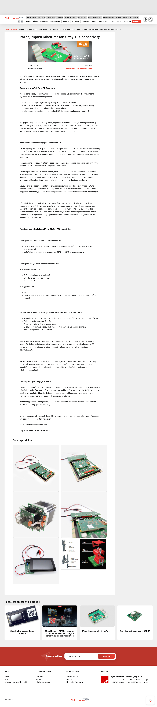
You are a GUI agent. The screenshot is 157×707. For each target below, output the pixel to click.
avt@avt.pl (148, 680)
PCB (43, 17)
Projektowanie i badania (130, 17)
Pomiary (118, 17)
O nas (7, 679)
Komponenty (51, 17)
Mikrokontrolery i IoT (94, 17)
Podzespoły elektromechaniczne (79, 68)
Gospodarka (55, 21)
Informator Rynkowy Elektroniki (16, 682)
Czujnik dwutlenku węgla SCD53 (135, 631)
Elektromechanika (70, 17)
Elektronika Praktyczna (74, 682)
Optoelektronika (108, 17)
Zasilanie (60, 17)
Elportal (69, 679)
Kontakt (7, 676)
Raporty (66, 21)
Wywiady (75, 21)
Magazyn (127, 21)
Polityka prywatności (42, 682)
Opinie (93, 21)
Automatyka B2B (72, 676)
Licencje (38, 679)
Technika (85, 21)
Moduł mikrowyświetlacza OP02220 (22, 632)
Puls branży (103, 21)
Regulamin (39, 676)
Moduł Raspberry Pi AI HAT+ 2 (96, 631)
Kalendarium (116, 21)
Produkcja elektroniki (33, 17)
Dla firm (136, 21)
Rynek (28, 21)
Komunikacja (82, 17)
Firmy (35, 21)
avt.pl (146, 682)
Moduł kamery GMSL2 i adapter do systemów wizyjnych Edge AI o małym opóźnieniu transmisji (60, 633)
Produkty (44, 21)
